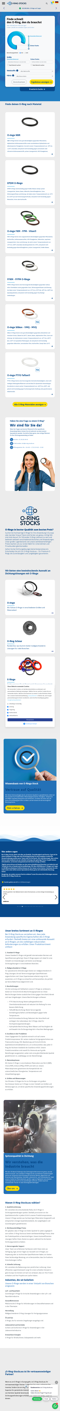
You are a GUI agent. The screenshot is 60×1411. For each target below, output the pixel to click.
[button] (56, 3)
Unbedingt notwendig (15, 703)
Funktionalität (13, 712)
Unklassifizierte (13, 715)
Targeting (12, 709)
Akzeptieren (30, 720)
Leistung (11, 706)
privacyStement (32, 695)
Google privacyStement (14, 700)
